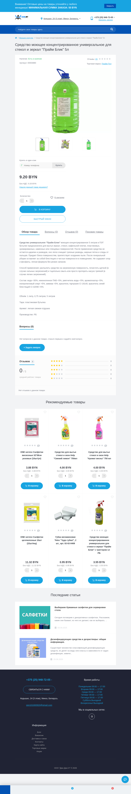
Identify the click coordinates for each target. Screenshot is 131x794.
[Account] (30, 789)
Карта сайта (39, 745)
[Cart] (111, 789)
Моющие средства (26, 38)
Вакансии (39, 735)
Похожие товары (94, 232)
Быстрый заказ (42, 219)
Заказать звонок (106, 20)
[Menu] (5, 789)
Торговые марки (39, 748)
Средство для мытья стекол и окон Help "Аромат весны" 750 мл (99, 455)
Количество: (25, 196)
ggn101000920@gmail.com (39, 705)
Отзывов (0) (71, 232)
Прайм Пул (106, 64)
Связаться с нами (39, 689)
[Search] (112, 29)
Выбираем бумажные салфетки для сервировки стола (80, 608)
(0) (96, 59)
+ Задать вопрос (32, 347)
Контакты (39, 742)
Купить (59, 165)
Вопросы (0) (51, 232)
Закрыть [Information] (110, 6)
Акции (39, 751)
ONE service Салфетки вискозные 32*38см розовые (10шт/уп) (31, 455)
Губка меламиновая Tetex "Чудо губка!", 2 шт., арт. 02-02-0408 (65, 540)
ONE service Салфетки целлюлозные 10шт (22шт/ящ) (31, 540)
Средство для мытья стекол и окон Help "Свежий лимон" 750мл (65, 455)
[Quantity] (32, 476)
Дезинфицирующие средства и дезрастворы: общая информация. (78, 640)
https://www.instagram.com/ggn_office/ (92, 717)
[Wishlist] (70, 789)
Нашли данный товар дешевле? (33, 187)
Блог (39, 732)
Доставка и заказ (39, 738)
